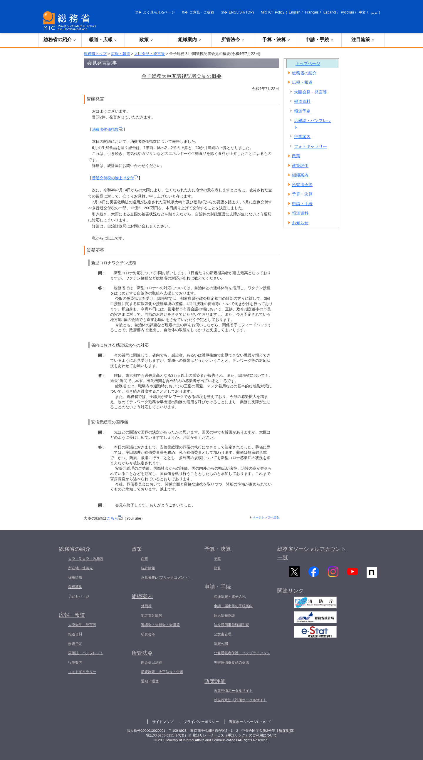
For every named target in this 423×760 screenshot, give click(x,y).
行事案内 (302, 136)
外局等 (146, 606)
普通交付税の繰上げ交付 (115, 178)
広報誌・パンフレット (312, 124)
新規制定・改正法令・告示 (162, 672)
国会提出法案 (151, 662)
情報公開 (221, 644)
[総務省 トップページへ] (70, 21)
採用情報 (75, 577)
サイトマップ (162, 722)
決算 (217, 568)
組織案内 (190, 39)
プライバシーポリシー (201, 722)
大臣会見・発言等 (149, 53)
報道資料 (302, 101)
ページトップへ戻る (266, 517)
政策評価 (300, 165)
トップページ (308, 63)
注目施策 (363, 39)
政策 (146, 39)
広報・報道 (120, 53)
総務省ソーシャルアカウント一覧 (311, 553)
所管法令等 (302, 184)
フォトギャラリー (310, 146)
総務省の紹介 (59, 39)
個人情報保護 (224, 615)
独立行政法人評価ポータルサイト (240, 700)
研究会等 (148, 634)
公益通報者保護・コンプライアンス (242, 653)
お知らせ (300, 222)
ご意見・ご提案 (201, 12)
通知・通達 (150, 681)
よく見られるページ (159, 12)
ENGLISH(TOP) (241, 12)
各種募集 (75, 587)
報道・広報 (103, 39)
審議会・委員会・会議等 (160, 625)
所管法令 (233, 39)
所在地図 (286, 730)
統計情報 (148, 568)
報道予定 (302, 111)
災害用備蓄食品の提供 (231, 662)
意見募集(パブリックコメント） (166, 577)
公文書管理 (222, 634)
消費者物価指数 (107, 129)
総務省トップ (95, 53)
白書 (144, 559)
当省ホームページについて (250, 722)
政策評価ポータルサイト (233, 691)
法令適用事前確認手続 (231, 625)
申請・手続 (320, 39)
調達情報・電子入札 (230, 597)
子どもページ (78, 596)
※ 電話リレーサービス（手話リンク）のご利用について (232, 735)
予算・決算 (276, 39)
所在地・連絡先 (80, 568)
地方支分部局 (151, 615)
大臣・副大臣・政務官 (85, 559)
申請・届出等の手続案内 (233, 606)
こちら (114, 518)
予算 (217, 559)
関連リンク (290, 595)
